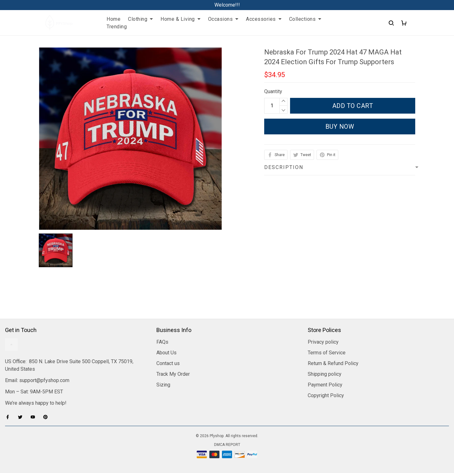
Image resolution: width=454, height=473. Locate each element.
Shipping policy (324, 374)
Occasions (223, 19)
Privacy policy (323, 342)
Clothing (140, 19)
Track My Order (173, 374)
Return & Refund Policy (333, 363)
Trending (117, 27)
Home (113, 19)
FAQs (162, 342)
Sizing (163, 385)
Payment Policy (325, 385)
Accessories (264, 19)
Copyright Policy (326, 395)
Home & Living (180, 19)
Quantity (273, 91)
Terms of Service (327, 353)
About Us (166, 353)
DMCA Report (227, 444)
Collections (305, 19)
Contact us (168, 363)
